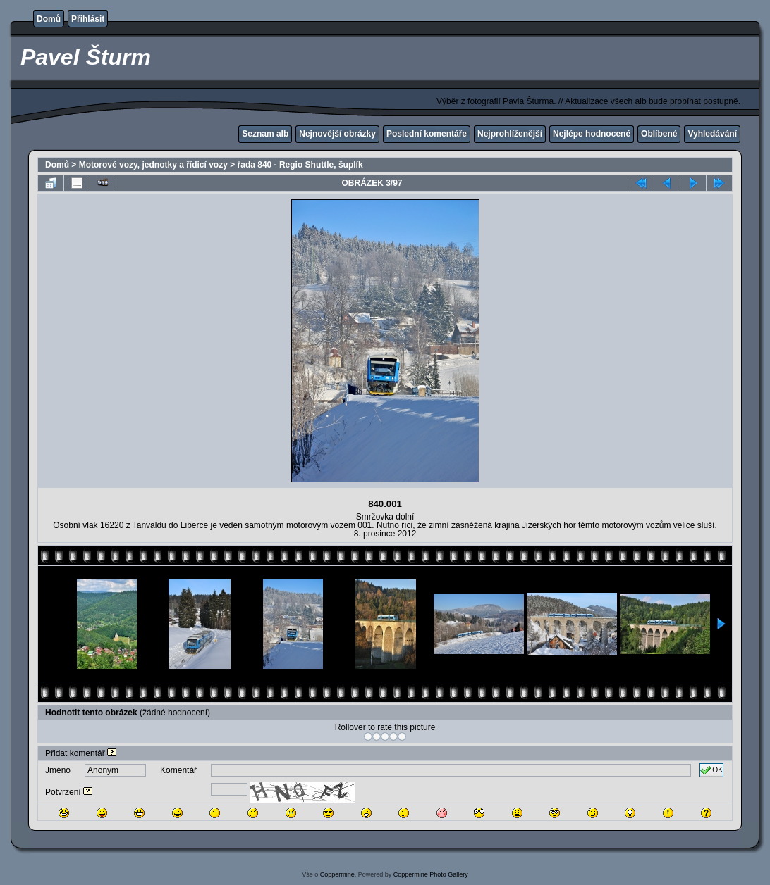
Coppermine (337, 874)
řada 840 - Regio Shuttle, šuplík (300, 165)
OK (711, 770)
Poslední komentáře (426, 134)
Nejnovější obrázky (337, 134)
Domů (49, 19)
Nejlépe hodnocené (591, 134)
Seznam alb (265, 134)
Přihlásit (87, 19)
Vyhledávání (712, 134)
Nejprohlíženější (509, 134)
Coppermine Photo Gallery (430, 874)
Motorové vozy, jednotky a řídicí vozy (153, 165)
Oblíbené (659, 134)
